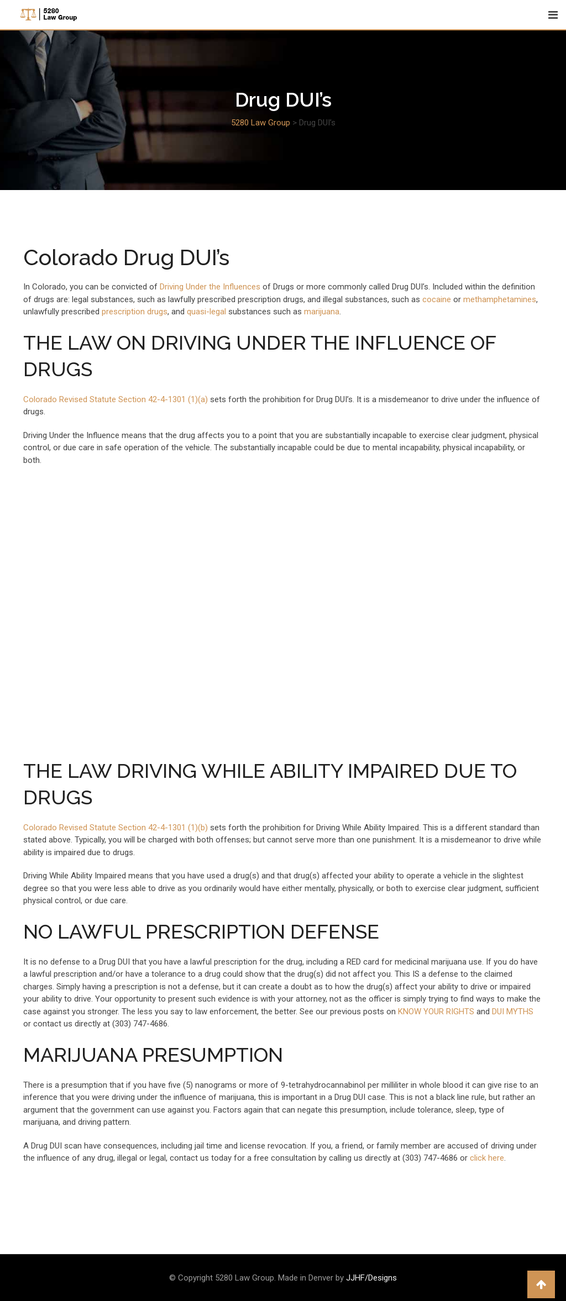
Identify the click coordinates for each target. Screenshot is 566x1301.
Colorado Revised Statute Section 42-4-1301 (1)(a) (115, 399)
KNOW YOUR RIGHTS (436, 1011)
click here (487, 1158)
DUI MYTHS (512, 1011)
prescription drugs (133, 312)
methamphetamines (499, 299)
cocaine (437, 299)
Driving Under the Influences (210, 287)
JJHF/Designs (371, 1278)
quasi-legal (206, 312)
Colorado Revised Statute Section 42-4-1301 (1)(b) (115, 828)
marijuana (321, 312)
